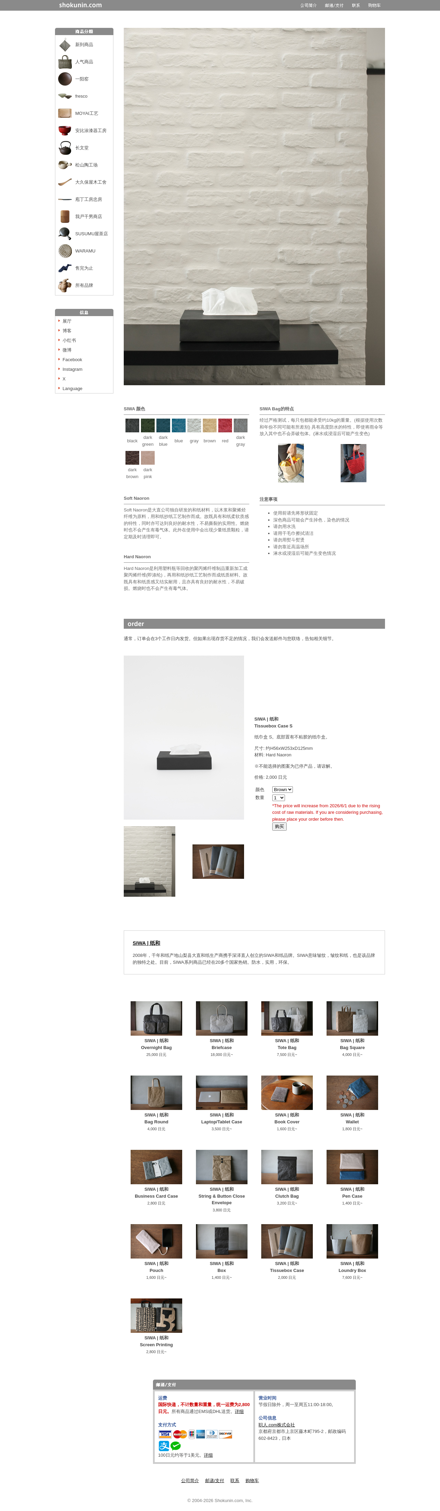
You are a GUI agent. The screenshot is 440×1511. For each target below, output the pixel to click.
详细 (239, 1411)
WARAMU (85, 250)
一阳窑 (82, 79)
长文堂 (82, 147)
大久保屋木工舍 (91, 182)
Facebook (72, 359)
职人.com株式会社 (276, 1424)
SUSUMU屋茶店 (91, 233)
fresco (81, 96)
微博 (67, 350)
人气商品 (84, 61)
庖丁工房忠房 (88, 199)
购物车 (252, 1480)
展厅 (67, 321)
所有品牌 (84, 285)
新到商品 (84, 44)
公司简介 (190, 1480)
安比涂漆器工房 (91, 130)
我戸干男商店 (88, 216)
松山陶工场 (86, 165)
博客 (67, 330)
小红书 (69, 340)
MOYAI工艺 (86, 113)
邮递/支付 (214, 1480)
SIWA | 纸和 (146, 943)
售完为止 (84, 268)
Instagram (72, 369)
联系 (234, 1480)
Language (72, 388)
